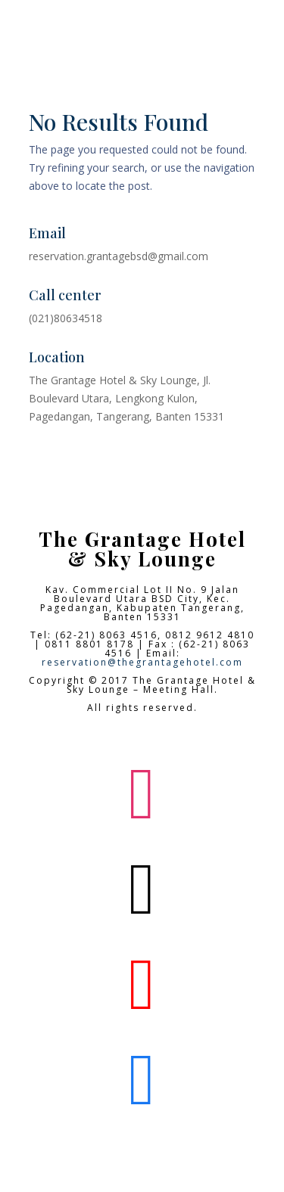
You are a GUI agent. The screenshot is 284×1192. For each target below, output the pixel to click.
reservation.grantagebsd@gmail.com (118, 256)
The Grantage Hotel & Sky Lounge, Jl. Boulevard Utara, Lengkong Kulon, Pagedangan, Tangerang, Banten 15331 (126, 398)
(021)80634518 (65, 318)
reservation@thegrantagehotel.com (142, 662)
